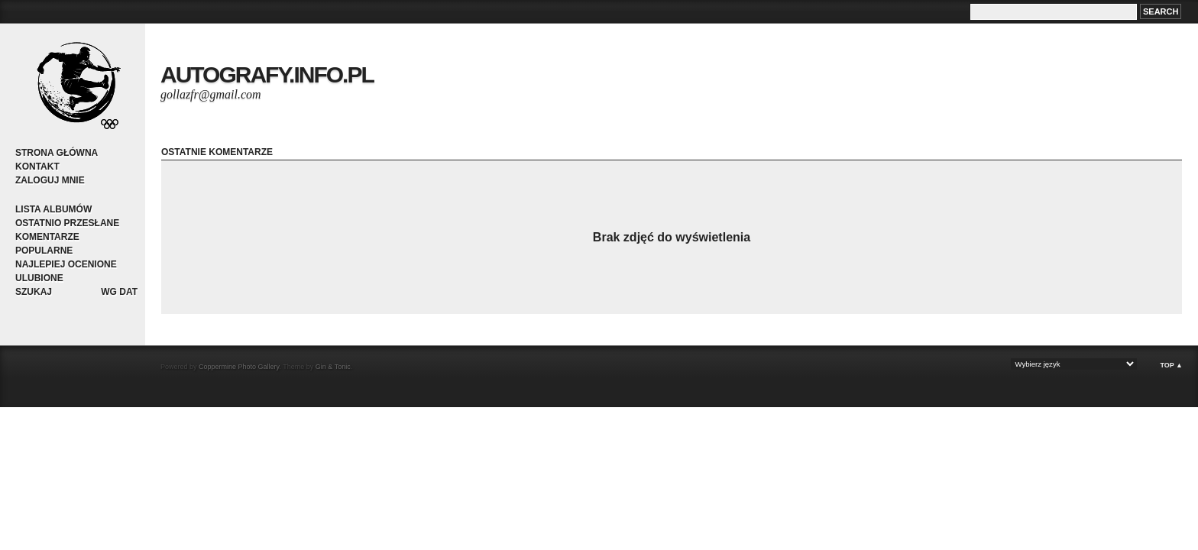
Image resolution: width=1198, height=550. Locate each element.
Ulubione (39, 278)
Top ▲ (1171, 365)
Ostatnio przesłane (67, 223)
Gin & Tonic (333, 366)
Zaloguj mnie (50, 180)
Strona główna (56, 152)
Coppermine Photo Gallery (239, 366)
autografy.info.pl (267, 74)
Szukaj (33, 291)
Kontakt (37, 166)
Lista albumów (53, 209)
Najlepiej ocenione (66, 264)
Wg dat (119, 291)
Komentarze (47, 236)
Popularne (44, 250)
